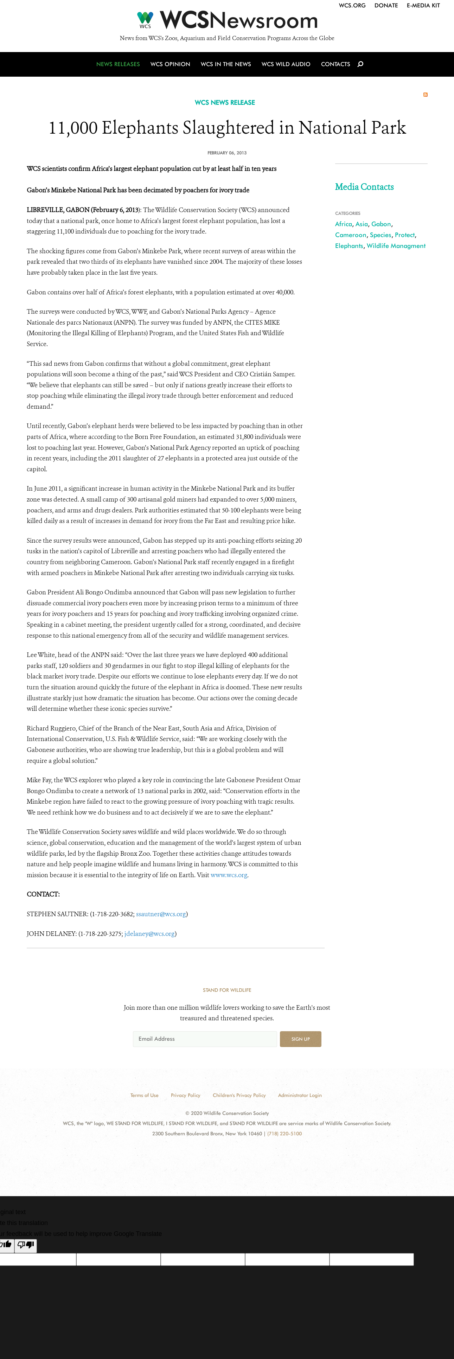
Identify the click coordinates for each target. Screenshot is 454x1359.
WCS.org (352, 5)
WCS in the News (226, 64)
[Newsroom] (227, 22)
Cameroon (350, 234)
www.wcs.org (229, 875)
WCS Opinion (170, 64)
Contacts (335, 64)
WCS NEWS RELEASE (225, 102)
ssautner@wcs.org (161, 914)
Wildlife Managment (396, 245)
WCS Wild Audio (286, 64)
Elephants (349, 245)
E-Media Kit (423, 5)
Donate (386, 5)
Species (380, 234)
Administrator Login (300, 1095)
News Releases (118, 64)
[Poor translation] (25, 1246)
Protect (405, 234)
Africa (343, 224)
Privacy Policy (185, 1095)
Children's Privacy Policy (239, 1095)
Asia (362, 224)
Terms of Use (144, 1095)
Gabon (381, 224)
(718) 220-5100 (284, 1133)
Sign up (301, 1039)
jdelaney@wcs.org (149, 934)
